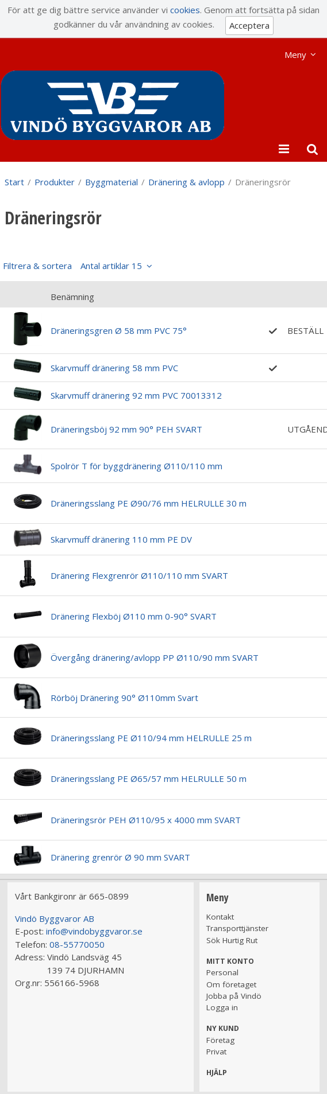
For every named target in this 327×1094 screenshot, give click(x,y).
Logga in (222, 1007)
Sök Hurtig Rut (231, 940)
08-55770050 (77, 944)
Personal (222, 972)
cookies (185, 9)
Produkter (54, 182)
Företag (220, 1040)
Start (14, 182)
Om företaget (231, 984)
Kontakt (220, 917)
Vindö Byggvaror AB (54, 918)
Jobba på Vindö (233, 996)
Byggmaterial (111, 182)
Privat (216, 1051)
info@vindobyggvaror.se (94, 931)
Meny (295, 54)
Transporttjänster (237, 928)
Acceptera (249, 25)
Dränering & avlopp (186, 182)
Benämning (72, 296)
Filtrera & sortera (72, 265)
